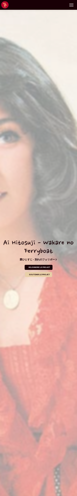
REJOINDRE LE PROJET (39, 267)
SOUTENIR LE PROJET (39, 274)
